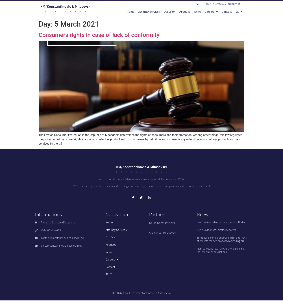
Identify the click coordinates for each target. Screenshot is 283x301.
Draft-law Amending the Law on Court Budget (221, 222)
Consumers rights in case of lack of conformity (99, 34)
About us (184, 11)
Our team (169, 11)
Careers (211, 11)
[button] (198, 4)
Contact (227, 11)
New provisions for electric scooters (216, 230)
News (197, 11)
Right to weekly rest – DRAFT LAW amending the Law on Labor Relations (220, 250)
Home (130, 11)
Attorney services (149, 11)
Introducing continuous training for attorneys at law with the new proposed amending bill (222, 239)
